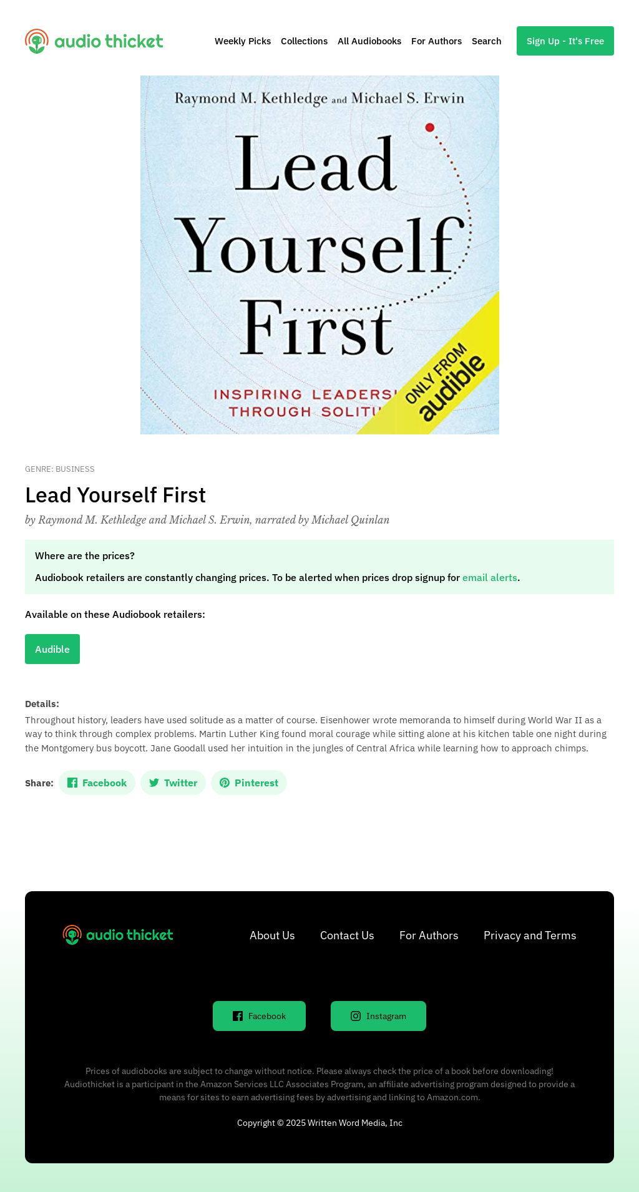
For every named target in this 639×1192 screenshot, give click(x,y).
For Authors (436, 41)
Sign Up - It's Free (565, 41)
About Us (272, 935)
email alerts (489, 577)
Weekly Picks (243, 41)
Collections (304, 41)
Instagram (378, 1016)
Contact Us (347, 935)
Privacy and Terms (530, 935)
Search (487, 41)
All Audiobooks (369, 41)
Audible (52, 649)
